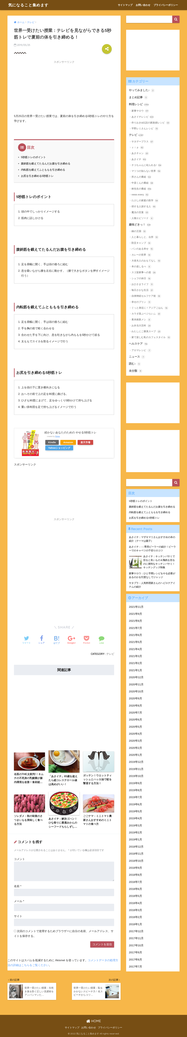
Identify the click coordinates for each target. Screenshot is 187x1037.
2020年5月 (135, 726)
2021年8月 (135, 620)
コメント (19, 859)
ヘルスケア (138, 344)
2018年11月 (136, 853)
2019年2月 (135, 832)
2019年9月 (135, 783)
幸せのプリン (141, 302)
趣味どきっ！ (140, 225)
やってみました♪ (142, 90)
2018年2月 (135, 917)
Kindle (52, 442)
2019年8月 (135, 790)
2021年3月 (135, 656)
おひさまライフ (142, 284)
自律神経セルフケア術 (146, 296)
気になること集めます (28, 5)
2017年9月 (135, 952)
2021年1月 (135, 670)
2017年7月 (135, 966)
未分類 (135, 371)
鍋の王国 (138, 231)
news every (140, 195)
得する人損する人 (143, 207)
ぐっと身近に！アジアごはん (149, 308)
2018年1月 (135, 924)
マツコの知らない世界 (146, 171)
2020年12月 (136, 677)
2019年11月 (136, 769)
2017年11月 (136, 938)
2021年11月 (136, 606)
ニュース (137, 357)
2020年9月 (135, 698)
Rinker (57, 436)
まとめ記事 (138, 97)
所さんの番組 (141, 177)
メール (19, 901)
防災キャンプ (141, 243)
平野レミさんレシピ (144, 129)
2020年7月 (135, 712)
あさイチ (138, 159)
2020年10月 (136, 691)
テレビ (110, 653)
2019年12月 (136, 762)
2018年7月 (135, 882)
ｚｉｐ (137, 148)
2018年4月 (135, 903)
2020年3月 (135, 740)
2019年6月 (135, 804)
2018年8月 (135, 874)
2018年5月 (135, 896)
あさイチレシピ (142, 117)
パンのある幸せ (142, 249)
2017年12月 (136, 931)
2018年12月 (136, 846)
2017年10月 (136, 945)
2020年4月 (135, 733)
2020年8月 (135, 705)
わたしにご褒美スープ (146, 332)
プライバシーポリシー (166, 5)
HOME (93, 1021)
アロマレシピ (141, 350)
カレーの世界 (141, 255)
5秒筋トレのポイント (33, 157)
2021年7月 (135, 628)
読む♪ (135, 364)
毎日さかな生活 (142, 290)
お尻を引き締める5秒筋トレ (37, 175)
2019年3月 (135, 825)
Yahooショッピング (59, 447)
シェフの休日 (141, 278)
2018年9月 (135, 867)
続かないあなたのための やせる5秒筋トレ (70, 432)
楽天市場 (85, 442)
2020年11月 (136, 684)
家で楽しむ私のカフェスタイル (151, 337)
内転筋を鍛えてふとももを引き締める (43, 169)
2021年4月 (135, 649)
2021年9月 (135, 613)
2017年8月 (135, 959)
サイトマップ (125, 5)
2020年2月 (135, 748)
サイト (18, 916)
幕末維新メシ (141, 320)
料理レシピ (139, 105)
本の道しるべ (141, 267)
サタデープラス (142, 142)
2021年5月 (135, 642)
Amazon (68, 442)
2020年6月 (135, 719)
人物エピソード (142, 218)
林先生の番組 (141, 189)
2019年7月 (135, 797)
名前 (17, 886)
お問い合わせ (143, 5)
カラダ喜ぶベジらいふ (146, 314)
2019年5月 (135, 811)
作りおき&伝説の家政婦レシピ (150, 123)
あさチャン (140, 153)
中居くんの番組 (142, 183)
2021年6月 (135, 635)
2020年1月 (135, 755)
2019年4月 (135, 818)
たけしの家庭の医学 (144, 201)
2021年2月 (135, 663)
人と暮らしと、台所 (144, 237)
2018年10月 (136, 860)
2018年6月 (135, 889)
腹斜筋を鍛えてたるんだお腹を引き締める (45, 163)
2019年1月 (135, 839)
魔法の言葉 (140, 212)
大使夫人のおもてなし (146, 261)
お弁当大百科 (141, 326)
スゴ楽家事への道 (143, 272)
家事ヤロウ (140, 111)
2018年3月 (135, 910)
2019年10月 (136, 776)
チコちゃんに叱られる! (146, 165)
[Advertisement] (64, 88)
